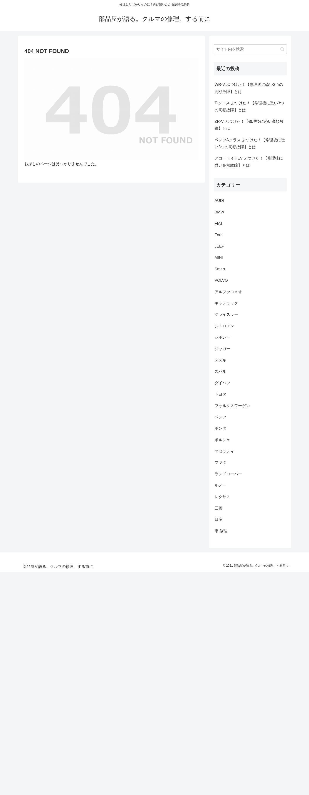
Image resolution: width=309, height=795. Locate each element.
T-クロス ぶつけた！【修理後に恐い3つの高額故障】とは (249, 106)
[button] (282, 49)
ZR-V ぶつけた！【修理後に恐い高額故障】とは (249, 125)
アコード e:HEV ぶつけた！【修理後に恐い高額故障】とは (249, 161)
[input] (250, 49)
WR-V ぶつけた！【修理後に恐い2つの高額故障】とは (249, 88)
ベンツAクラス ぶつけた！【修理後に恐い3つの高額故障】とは (250, 143)
